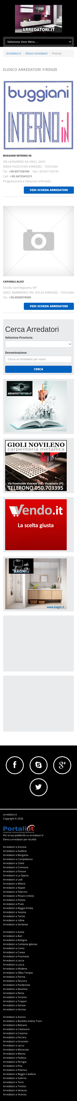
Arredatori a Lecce (13, 960)
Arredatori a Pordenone (16, 985)
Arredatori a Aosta (13, 932)
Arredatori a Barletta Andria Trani (22, 1021)
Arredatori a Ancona (14, 847)
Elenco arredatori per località (19, 839)
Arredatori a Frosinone (16, 956)
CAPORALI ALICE (13, 281)
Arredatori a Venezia (15, 1090)
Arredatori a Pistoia (14, 900)
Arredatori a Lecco (13, 1045)
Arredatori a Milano (14, 883)
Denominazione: (16, 352)
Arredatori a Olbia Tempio (18, 972)
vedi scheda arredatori (49, 190)
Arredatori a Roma (13, 993)
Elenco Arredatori (36, 53)
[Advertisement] (36, 642)
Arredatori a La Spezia (16, 875)
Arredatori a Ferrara (14, 1037)
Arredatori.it (13, 53)
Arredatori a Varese (14, 1005)
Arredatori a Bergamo (15, 855)
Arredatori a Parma (14, 976)
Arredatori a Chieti (13, 863)
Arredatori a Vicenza (14, 1094)
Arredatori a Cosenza (15, 1033)
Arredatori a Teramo (15, 997)
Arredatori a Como (13, 948)
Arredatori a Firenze (14, 871)
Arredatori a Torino (14, 916)
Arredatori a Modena (15, 968)
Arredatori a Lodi (12, 879)
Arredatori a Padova (14, 1057)
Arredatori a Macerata (16, 1049)
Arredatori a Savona (14, 912)
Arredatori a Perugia (14, 1061)
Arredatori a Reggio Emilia (18, 908)
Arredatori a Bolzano (15, 1025)
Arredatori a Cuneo (14, 952)
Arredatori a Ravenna (15, 989)
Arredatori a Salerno (14, 1078)
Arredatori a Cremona (15, 867)
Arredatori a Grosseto (15, 1041)
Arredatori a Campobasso (18, 859)
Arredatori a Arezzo (14, 1017)
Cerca (38, 369)
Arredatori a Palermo (15, 891)
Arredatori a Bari (12, 936)
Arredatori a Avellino (15, 851)
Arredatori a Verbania (15, 924)
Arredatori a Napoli (14, 887)
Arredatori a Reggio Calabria (19, 1074)
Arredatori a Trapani (14, 1001)
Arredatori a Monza (14, 1053)
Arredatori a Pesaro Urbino (18, 896)
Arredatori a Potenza (15, 1070)
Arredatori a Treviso (14, 1086)
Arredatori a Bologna (15, 940)
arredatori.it (10, 814)
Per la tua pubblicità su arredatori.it (23, 835)
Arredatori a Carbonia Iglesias (20, 944)
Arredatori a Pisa (12, 1066)
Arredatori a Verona (14, 1009)
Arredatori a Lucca (13, 964)
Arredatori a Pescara (15, 981)
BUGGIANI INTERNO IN (17, 155)
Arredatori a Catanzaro (16, 1029)
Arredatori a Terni (13, 1082)
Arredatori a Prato (13, 904)
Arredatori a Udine (13, 920)
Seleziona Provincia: (19, 337)
